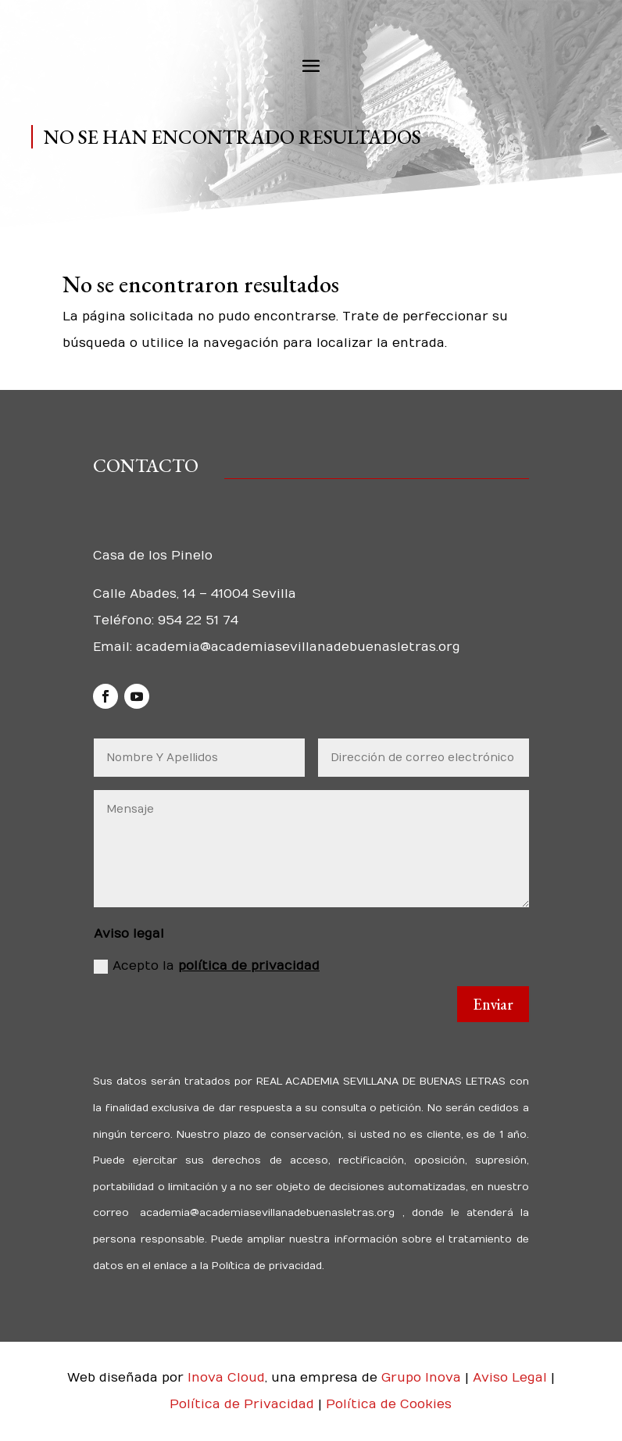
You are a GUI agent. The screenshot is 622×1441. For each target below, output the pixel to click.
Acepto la (207, 966)
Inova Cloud (226, 1378)
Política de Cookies (389, 1404)
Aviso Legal (512, 1378)
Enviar (493, 1004)
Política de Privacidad (244, 1404)
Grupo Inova (421, 1378)
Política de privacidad (265, 1266)
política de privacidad (249, 966)
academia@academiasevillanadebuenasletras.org (298, 647)
